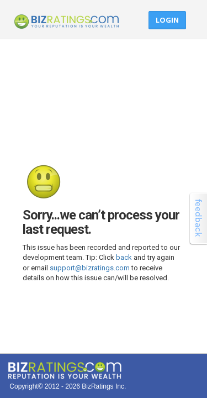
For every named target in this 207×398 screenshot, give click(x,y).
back (124, 257)
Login (167, 20)
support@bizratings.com (90, 268)
